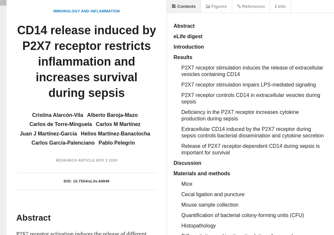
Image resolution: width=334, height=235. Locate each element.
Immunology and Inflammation (86, 11)
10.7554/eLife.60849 (91, 181)
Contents (184, 6)
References (251, 6)
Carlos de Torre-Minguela (60, 124)
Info (280, 6)
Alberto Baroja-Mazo (112, 115)
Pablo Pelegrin (117, 143)
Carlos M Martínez (118, 124)
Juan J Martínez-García (48, 133)
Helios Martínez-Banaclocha (115, 133)
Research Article (75, 160)
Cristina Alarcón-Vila (57, 115)
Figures (216, 6)
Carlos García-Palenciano (63, 143)
